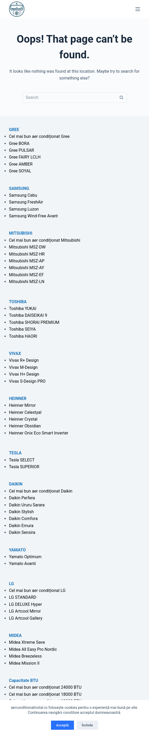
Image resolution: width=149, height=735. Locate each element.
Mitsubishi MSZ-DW (27, 247)
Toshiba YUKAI (22, 308)
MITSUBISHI (20, 233)
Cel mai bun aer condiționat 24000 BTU (45, 687)
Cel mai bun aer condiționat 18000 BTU (45, 694)
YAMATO (17, 549)
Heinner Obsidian (25, 425)
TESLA (15, 452)
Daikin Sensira (22, 532)
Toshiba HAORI (23, 336)
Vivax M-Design (23, 367)
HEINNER (17, 398)
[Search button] (121, 97)
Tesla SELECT (22, 459)
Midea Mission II (24, 663)
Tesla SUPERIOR (24, 466)
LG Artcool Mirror (25, 611)
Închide (87, 725)
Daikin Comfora (23, 518)
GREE (14, 129)
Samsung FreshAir (26, 202)
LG (11, 583)
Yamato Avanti (22, 563)
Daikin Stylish (21, 511)
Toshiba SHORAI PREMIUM (34, 322)
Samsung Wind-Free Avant (33, 215)
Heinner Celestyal (25, 412)
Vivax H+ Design (24, 374)
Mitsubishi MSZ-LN (26, 281)
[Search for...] (69, 97)
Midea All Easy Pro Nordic (33, 649)
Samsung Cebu (23, 195)
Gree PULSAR (21, 150)
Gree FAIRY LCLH (25, 157)
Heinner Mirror (22, 405)
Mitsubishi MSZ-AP (26, 260)
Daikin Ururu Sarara (27, 504)
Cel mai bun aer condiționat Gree (39, 136)
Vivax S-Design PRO (27, 381)
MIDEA (15, 635)
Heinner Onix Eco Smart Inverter (38, 433)
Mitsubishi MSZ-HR (27, 254)
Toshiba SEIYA (22, 329)
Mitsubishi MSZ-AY (26, 267)
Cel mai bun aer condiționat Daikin (40, 491)
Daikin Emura (21, 525)
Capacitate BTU (23, 680)
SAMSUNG (19, 188)
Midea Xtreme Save (27, 642)
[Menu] (137, 9)
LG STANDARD (22, 597)
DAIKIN (15, 484)
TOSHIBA (18, 301)
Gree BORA (19, 143)
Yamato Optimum (25, 556)
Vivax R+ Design (24, 360)
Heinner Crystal (23, 419)
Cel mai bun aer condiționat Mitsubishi (44, 240)
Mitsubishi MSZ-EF (26, 274)
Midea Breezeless (25, 656)
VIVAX (15, 353)
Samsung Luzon (24, 209)
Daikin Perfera (22, 497)
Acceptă (62, 725)
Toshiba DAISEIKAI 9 (28, 315)
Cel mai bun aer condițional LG (37, 590)
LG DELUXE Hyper (25, 604)
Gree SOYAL (20, 170)
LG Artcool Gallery (25, 618)
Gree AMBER (20, 164)
